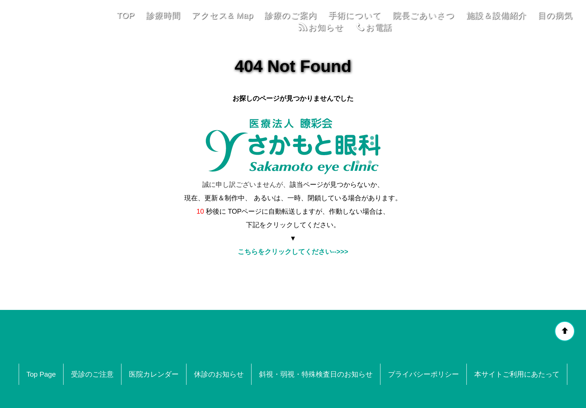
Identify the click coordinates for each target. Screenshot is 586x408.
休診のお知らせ (219, 332)
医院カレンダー (154, 332)
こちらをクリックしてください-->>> (293, 209)
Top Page (41, 332)
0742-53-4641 (330, 390)
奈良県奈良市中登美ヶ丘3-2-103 (243, 390)
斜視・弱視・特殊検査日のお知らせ (316, 332)
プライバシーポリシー (423, 332)
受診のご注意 (92, 332)
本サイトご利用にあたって (517, 332)
